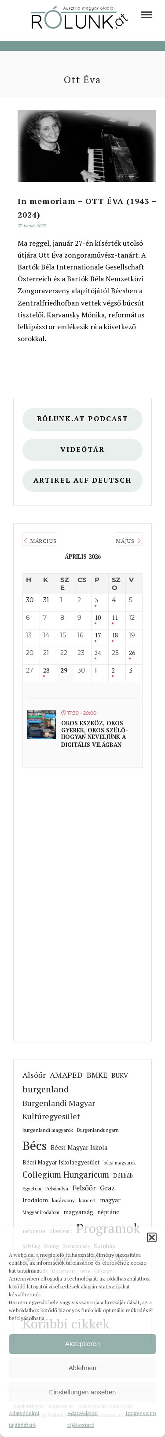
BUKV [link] (119, 1075)
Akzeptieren (82, 1343)
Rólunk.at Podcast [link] (82, 418)
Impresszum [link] (140, 1413)
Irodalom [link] (35, 1200)
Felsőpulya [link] (56, 1188)
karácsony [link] (63, 1200)
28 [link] (46, 670)
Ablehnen (82, 1368)
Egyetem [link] (31, 1188)
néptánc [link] (108, 1212)
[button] (151, 1237)
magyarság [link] (78, 1212)
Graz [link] (107, 1187)
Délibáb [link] (123, 1175)
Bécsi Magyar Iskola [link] (79, 1147)
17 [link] (98, 635)
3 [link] (96, 600)
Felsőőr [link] (84, 1188)
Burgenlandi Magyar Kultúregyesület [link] (58, 1109)
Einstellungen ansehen (82, 1392)
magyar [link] (110, 1200)
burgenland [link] (45, 1089)
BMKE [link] (97, 1075)
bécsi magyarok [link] (119, 1163)
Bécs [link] (34, 1145)
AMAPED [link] (66, 1075)
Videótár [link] (82, 449)
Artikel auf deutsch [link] (82, 480)
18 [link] (115, 635)
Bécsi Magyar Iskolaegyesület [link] (60, 1162)
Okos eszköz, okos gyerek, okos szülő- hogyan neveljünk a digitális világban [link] (94, 734)
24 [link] (98, 653)
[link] (146, 14)
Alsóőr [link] (34, 1075)
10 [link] (98, 618)
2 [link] (113, 670)
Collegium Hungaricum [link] (65, 1174)
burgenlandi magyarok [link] (47, 1130)
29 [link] (63, 670)
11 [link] (115, 618)
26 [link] (132, 653)
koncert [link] (87, 1200)
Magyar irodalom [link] (40, 1212)
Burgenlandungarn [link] (98, 1130)
